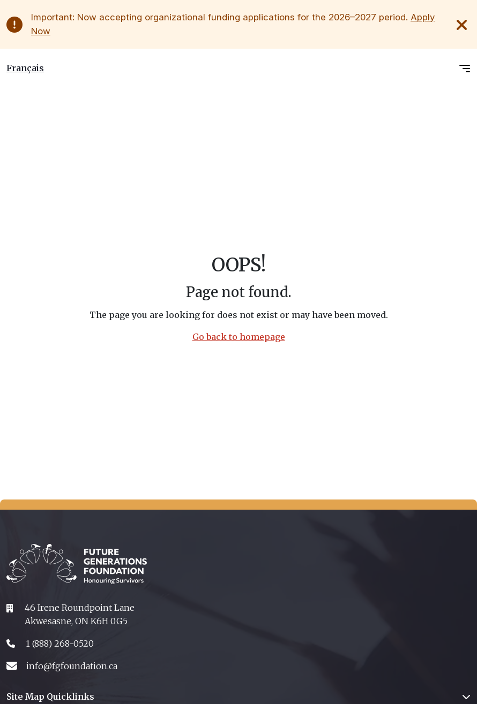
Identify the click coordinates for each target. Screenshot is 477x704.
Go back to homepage (238, 336)
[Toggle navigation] (465, 68)
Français (25, 68)
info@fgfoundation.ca (71, 666)
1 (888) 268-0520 (60, 643)
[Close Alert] (463, 24)
